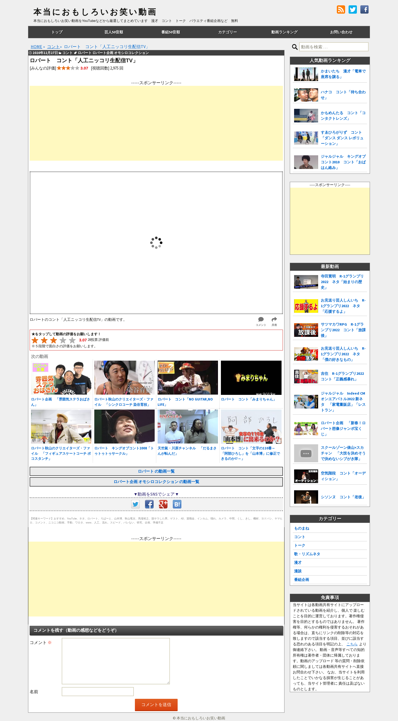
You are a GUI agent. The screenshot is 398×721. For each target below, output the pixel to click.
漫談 (298, 571)
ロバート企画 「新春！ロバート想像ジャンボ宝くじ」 (343, 429)
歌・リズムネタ (307, 554)
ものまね (301, 528)
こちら (352, 644)
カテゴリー (227, 32)
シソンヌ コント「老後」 (343, 497)
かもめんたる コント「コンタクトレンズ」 (343, 115)
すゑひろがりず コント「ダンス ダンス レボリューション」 (342, 138)
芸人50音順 (113, 32)
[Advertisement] (156, 123)
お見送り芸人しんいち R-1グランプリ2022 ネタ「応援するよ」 (343, 306)
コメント (41, 642)
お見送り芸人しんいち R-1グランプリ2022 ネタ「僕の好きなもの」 (343, 354)
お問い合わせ (341, 32)
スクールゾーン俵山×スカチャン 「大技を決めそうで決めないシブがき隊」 (343, 453)
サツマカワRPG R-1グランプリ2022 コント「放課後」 (343, 330)
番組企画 (301, 579)
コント (299, 536)
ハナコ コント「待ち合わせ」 (343, 95)
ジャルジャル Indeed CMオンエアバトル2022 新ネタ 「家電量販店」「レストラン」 (343, 401)
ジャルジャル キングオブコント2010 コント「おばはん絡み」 (343, 162)
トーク (299, 545)
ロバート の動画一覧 (156, 471)
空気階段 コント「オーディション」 (343, 476)
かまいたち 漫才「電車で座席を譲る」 (343, 74)
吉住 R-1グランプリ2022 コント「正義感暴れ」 (344, 376)
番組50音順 (170, 32)
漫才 (298, 562)
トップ (57, 32)
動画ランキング (284, 32)
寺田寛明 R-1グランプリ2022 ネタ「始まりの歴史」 (342, 282)
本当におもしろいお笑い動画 (95, 12)
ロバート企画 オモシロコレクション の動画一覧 (156, 481)
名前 (34, 691)
